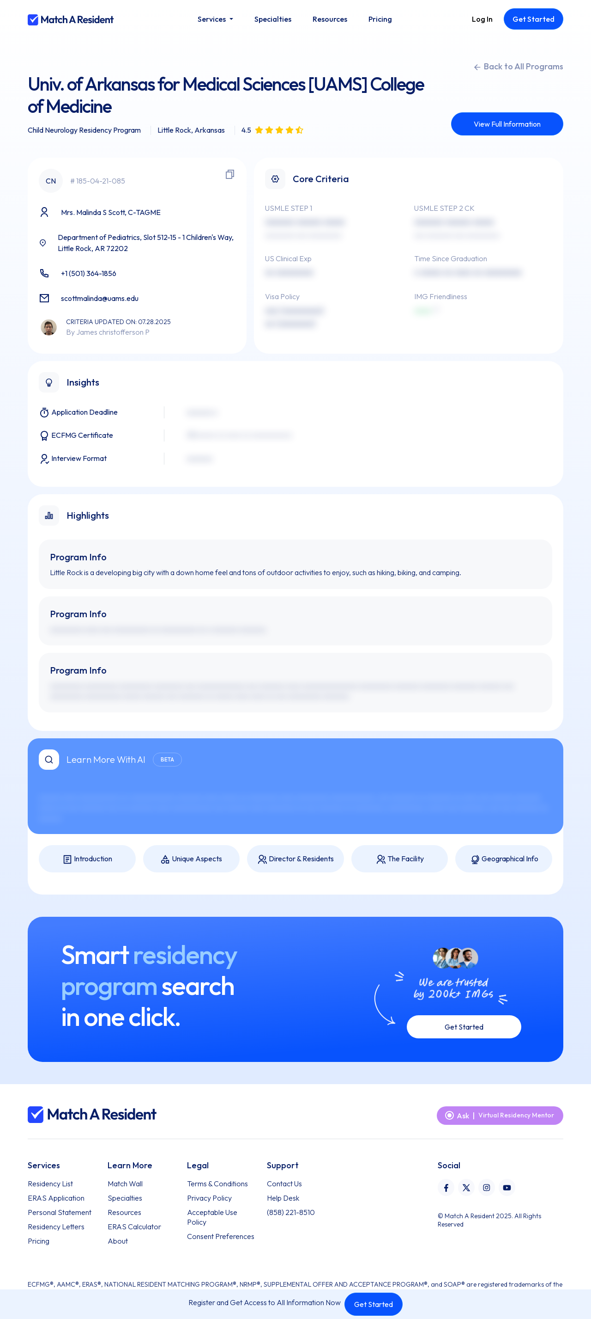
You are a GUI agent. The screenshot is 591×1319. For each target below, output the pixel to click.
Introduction (87, 859)
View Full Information (507, 124)
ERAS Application (56, 1197)
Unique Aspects (191, 859)
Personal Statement (59, 1212)
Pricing (38, 1240)
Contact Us (284, 1183)
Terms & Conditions (217, 1183)
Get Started (373, 1304)
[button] (215, 19)
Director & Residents (295, 859)
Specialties (125, 1197)
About (118, 1240)
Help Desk (283, 1197)
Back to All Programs (518, 66)
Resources (124, 1212)
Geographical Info (504, 859)
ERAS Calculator (134, 1226)
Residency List (50, 1183)
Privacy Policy (209, 1197)
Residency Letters (56, 1226)
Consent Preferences (220, 1236)
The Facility (400, 859)
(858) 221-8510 (291, 1212)
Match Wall (125, 1183)
